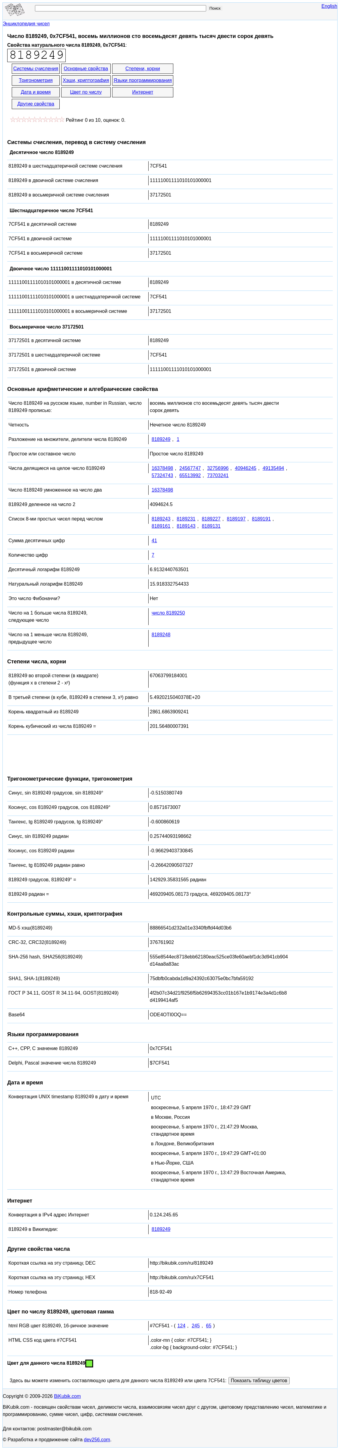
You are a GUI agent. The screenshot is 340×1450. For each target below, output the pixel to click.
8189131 (211, 526)
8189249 (161, 439)
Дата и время (36, 92)
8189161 (161, 526)
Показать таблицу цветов (259, 1380)
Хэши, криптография (86, 80)
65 (209, 1325)
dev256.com (97, 1439)
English (329, 6)
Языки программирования (143, 80)
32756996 (217, 468)
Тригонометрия (36, 80)
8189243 (161, 518)
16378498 (162, 468)
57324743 (162, 475)
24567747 (190, 468)
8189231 (186, 518)
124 (181, 1325)
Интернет (142, 92)
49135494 (273, 468)
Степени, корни (142, 68)
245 (196, 1325)
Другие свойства (35, 103)
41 (154, 540)
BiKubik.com (67, 1396)
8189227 (211, 518)
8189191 (261, 518)
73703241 (217, 475)
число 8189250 (168, 612)
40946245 (245, 468)
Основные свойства (86, 68)
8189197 (236, 518)
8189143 (186, 526)
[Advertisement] (228, 87)
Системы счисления (35, 68)
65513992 (190, 475)
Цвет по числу (86, 92)
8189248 (161, 634)
